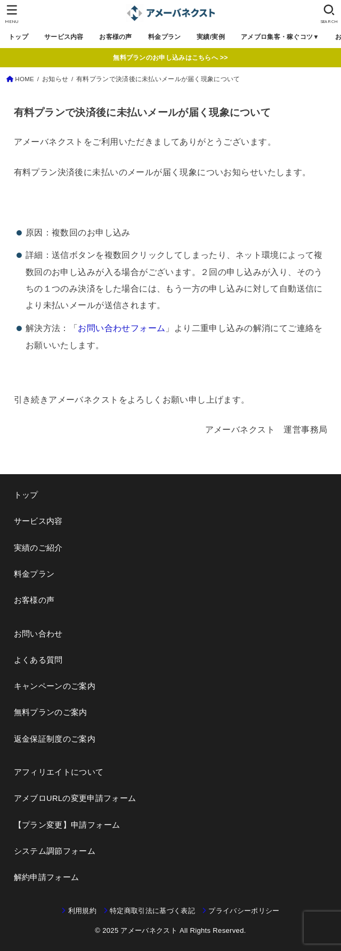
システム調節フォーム (55, 851)
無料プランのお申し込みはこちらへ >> (170, 57)
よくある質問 (38, 660)
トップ (18, 37)
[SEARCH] (329, 14)
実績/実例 (211, 37)
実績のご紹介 (38, 548)
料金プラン (164, 37)
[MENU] (12, 14)
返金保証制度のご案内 (55, 739)
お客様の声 (116, 37)
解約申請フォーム (46, 877)
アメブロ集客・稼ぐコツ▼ (280, 37)
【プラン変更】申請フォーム (67, 825)
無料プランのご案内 (50, 712)
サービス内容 (64, 37)
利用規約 (82, 911)
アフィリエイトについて (59, 772)
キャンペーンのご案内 (55, 686)
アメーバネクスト (148, 930)
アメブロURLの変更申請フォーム (75, 798)
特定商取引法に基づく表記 (152, 911)
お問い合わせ (38, 634)
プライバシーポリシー (243, 911)
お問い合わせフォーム (121, 328)
